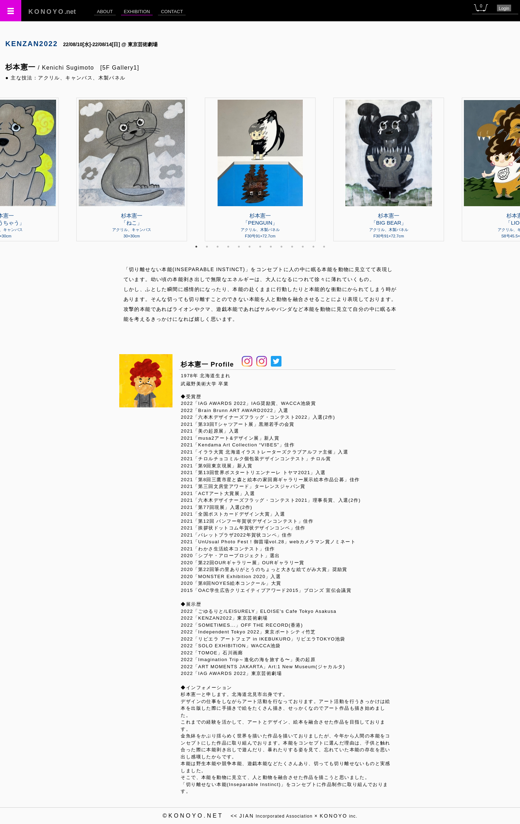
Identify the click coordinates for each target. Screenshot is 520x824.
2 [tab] (206, 246)
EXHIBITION (137, 11)
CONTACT (172, 11)
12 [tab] (313, 246)
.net (52, 11)
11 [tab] (302, 246)
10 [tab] (292, 246)
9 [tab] (281, 246)
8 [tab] (270, 246)
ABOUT (105, 11)
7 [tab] (260, 246)
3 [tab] (217, 246)
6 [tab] (249, 246)
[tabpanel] (260, 169)
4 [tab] (228, 246)
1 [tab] (196, 246)
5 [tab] (238, 246)
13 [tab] (324, 246)
